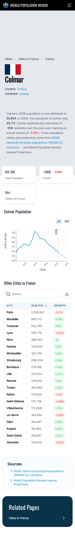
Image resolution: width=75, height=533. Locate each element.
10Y (66, 221)
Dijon (10, 422)
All (58, 221)
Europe (24, 93)
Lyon (10, 333)
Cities (9, 59)
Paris (10, 312)
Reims (10, 394)
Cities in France (29, 59)
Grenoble (12, 442)
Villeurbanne (15, 408)
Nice (10, 340)
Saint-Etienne (15, 401)
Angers (11, 429)
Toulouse (12, 326)
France (22, 89)
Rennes (11, 381)
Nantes (11, 347)
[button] (69, 5)
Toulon (11, 388)
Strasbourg (14, 360)
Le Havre (12, 415)
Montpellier (14, 353)
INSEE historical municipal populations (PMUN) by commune (34, 142)
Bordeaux (13, 367)
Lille (9, 374)
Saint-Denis (14, 436)
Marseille (12, 319)
